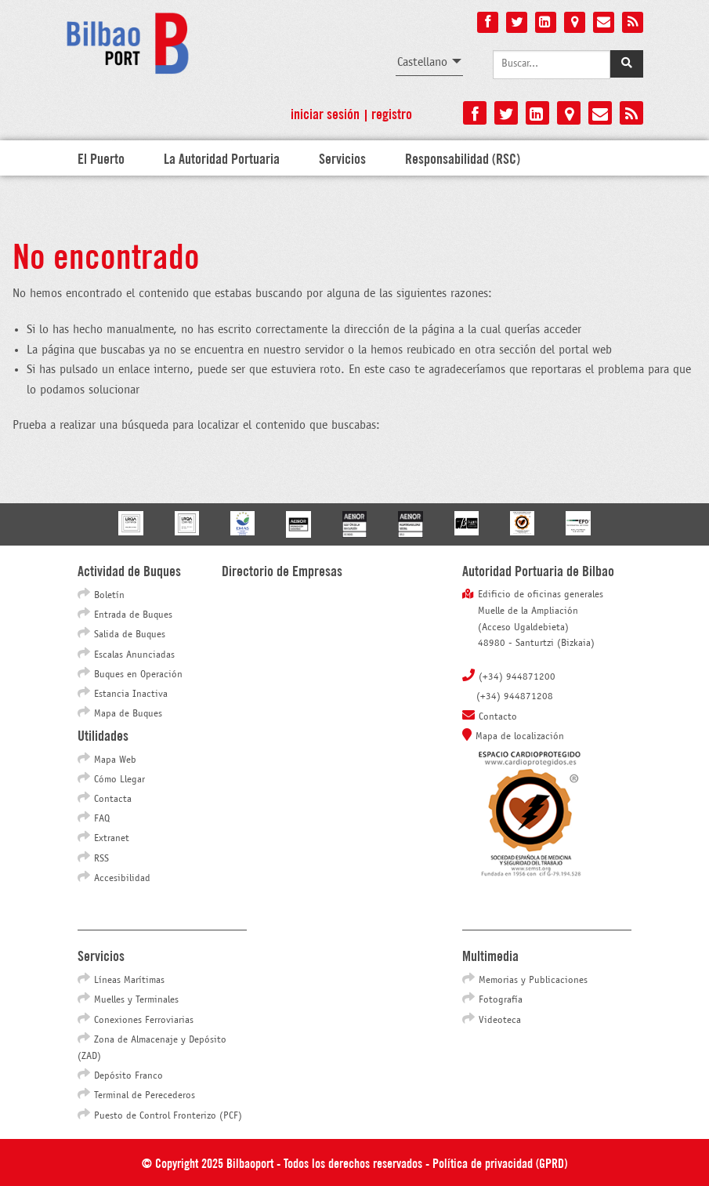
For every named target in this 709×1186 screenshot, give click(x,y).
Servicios (342, 157)
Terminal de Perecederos (144, 1096)
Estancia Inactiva (131, 694)
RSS (101, 859)
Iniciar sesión (325, 113)
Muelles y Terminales (136, 1000)
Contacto (498, 717)
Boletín (109, 595)
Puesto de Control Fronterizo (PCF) (168, 1116)
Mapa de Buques (128, 714)
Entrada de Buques (133, 615)
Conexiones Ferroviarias (144, 1020)
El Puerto (101, 157)
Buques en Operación (138, 675)
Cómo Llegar (119, 780)
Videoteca (500, 1020)
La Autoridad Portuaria (222, 157)
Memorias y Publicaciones (533, 980)
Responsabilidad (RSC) (462, 157)
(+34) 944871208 (514, 697)
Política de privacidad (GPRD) (499, 1162)
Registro (391, 113)
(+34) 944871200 (517, 677)
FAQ (102, 819)
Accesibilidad (122, 878)
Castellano (422, 62)
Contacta (113, 799)
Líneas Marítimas (129, 980)
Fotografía (501, 1000)
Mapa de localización (520, 737)
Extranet (111, 838)
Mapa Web (115, 760)
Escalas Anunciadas (134, 655)
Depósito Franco (128, 1076)
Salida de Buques (129, 635)
